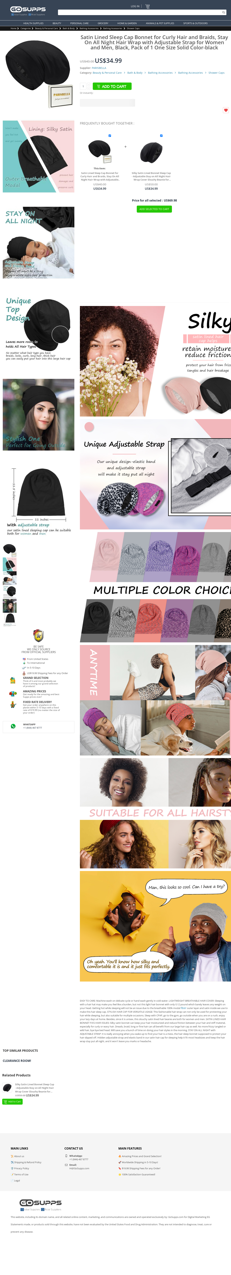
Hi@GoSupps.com (79, 1168)
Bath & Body (69, 28)
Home (13, 28)
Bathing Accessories (89, 28)
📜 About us (17, 1156)
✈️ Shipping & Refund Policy (26, 1162)
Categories (26, 28)
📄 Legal (15, 1180)
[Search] (141, 12)
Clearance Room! (17, 1061)
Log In (135, 6)
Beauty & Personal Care (46, 28)
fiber (183, 1008)
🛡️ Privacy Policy (20, 1168)
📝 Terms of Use (19, 1174)
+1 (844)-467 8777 (32, 727)
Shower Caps (133, 28)
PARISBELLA (99, 68)
